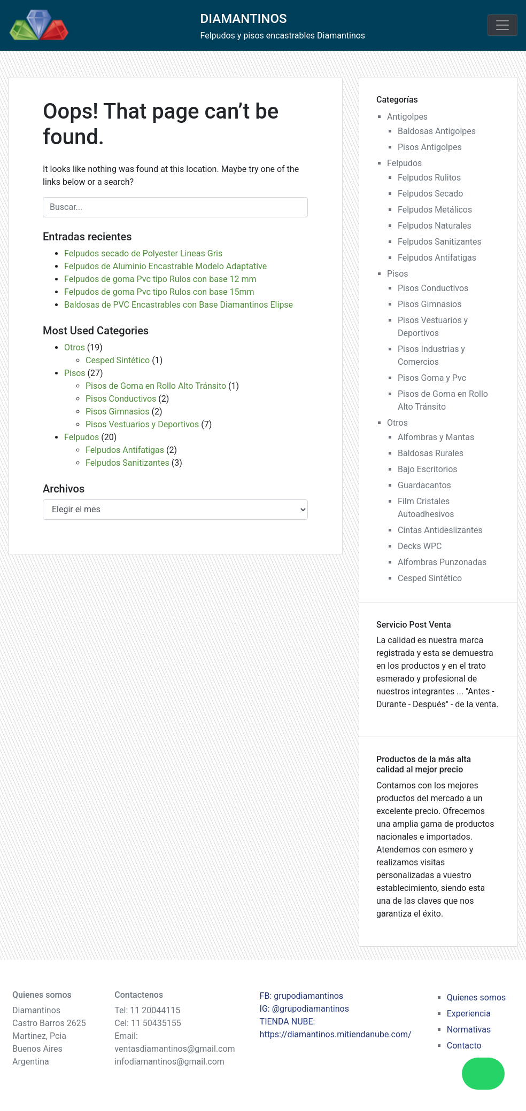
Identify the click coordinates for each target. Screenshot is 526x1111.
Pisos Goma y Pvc (432, 378)
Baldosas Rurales (430, 453)
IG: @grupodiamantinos (304, 1009)
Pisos (75, 373)
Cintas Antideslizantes (440, 530)
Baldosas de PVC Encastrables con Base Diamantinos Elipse (178, 305)
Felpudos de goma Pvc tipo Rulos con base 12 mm (160, 279)
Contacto (464, 1045)
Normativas (469, 1029)
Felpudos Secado (430, 194)
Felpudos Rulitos (429, 178)
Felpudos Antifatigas (125, 450)
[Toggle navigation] (502, 25)
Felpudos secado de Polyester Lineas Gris (143, 253)
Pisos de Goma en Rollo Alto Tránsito (156, 386)
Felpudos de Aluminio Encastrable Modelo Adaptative (165, 266)
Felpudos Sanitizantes (127, 463)
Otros (74, 347)
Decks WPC (420, 546)
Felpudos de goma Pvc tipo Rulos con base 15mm (159, 292)
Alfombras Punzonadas (442, 562)
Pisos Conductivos (121, 399)
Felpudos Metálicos (435, 210)
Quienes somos (476, 997)
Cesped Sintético (118, 360)
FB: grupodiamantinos (302, 996)
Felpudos (81, 437)
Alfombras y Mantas (436, 437)
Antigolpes (407, 117)
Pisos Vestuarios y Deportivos (142, 424)
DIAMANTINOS (243, 18)
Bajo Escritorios (428, 469)
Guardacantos (424, 485)
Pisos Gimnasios (117, 411)
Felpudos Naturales (434, 226)
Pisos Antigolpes (430, 147)
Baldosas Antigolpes (437, 131)
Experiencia (469, 1013)
